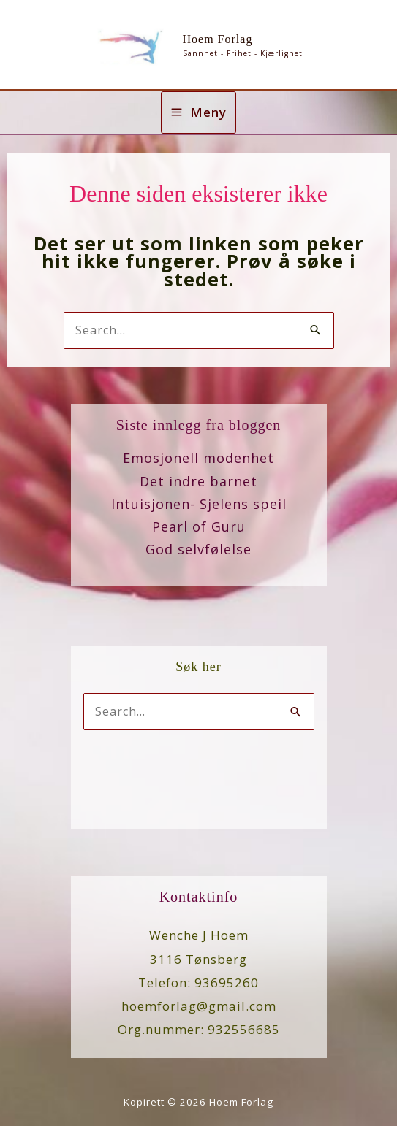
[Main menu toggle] (198, 112)
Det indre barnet (198, 481)
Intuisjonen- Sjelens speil (199, 504)
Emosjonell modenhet (198, 458)
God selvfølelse (198, 549)
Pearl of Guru (199, 526)
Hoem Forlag (218, 39)
